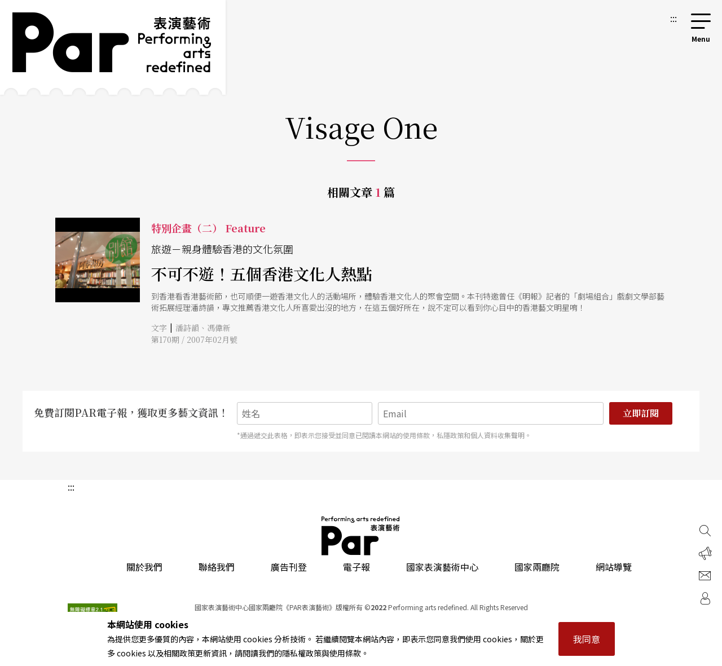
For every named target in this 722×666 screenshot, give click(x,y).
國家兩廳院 (537, 567)
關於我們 (144, 567)
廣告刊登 (289, 567)
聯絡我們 (217, 567)
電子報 (356, 567)
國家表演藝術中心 (442, 567)
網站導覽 (614, 567)
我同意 (586, 639)
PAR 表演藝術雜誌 (361, 535)
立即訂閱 (641, 413)
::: (673, 18)
